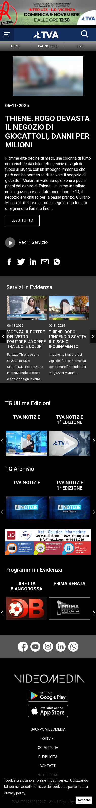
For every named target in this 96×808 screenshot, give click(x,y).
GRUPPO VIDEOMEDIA (48, 729)
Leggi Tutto (22, 220)
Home (16, 46)
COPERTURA (48, 748)
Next (93, 336)
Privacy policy (14, 793)
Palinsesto (48, 46)
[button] (84, 34)
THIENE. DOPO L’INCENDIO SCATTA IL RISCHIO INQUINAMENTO (67, 339)
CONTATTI (48, 766)
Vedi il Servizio (33, 242)
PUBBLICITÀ (48, 757)
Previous (3, 336)
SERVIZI (48, 739)
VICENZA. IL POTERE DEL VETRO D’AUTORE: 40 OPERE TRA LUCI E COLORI (26, 339)
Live (80, 46)
